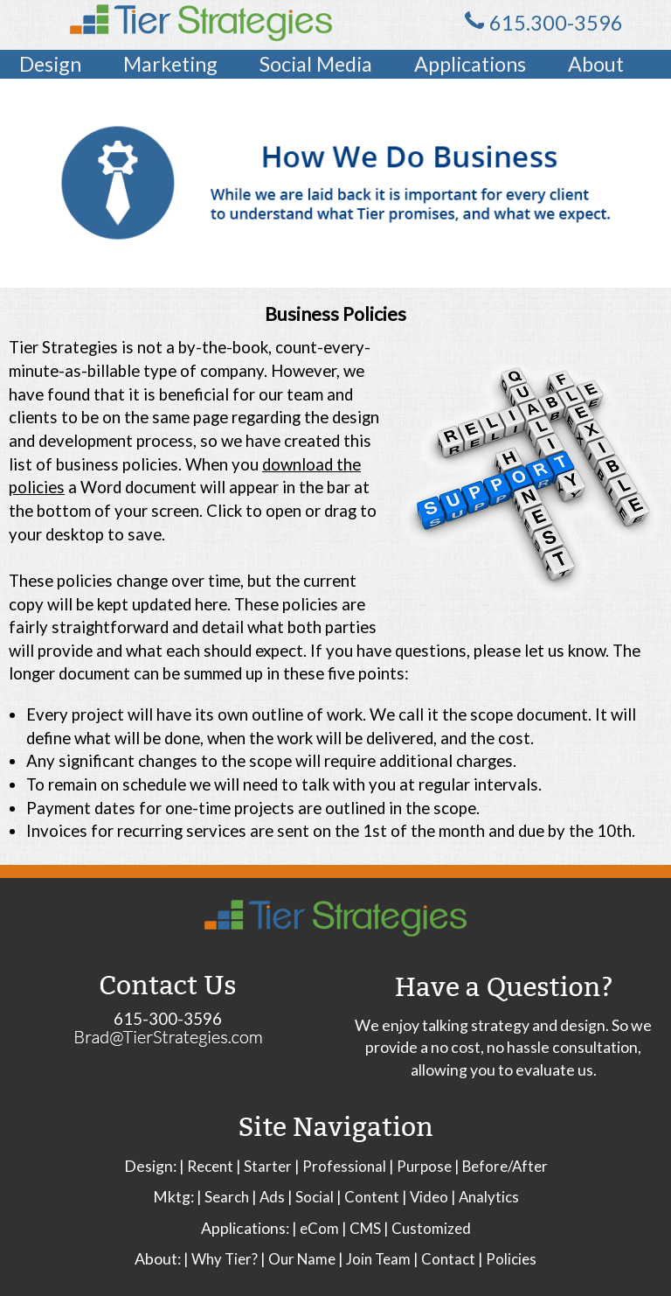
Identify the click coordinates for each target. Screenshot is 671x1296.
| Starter (264, 1166)
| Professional (340, 1166)
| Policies (507, 1259)
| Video (425, 1197)
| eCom (315, 1228)
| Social (310, 1197)
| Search (223, 1197)
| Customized (427, 1228)
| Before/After (501, 1166)
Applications (470, 64)
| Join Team (374, 1259)
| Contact (444, 1259)
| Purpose (420, 1166)
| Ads (268, 1197)
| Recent (206, 1166)
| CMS (361, 1228)
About (596, 64)
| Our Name (298, 1259)
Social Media (315, 64)
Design (50, 64)
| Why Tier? (220, 1259)
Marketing (170, 64)
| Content (367, 1197)
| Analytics (485, 1197)
